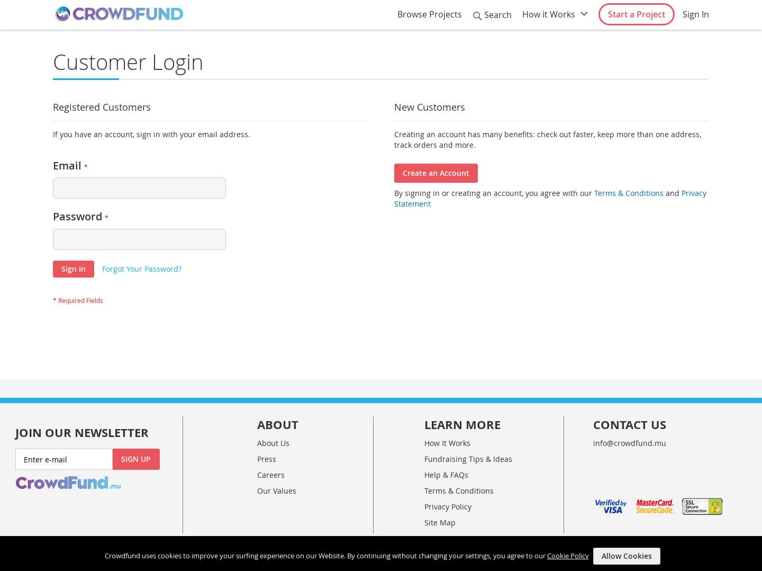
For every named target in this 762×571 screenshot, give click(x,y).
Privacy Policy (447, 507)
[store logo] (119, 14)
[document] (382, 553)
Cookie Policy (568, 555)
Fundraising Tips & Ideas (468, 459)
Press (266, 459)
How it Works (548, 14)
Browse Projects (429, 14)
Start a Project (636, 14)
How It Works (447, 443)
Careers (271, 475)
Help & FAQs (446, 475)
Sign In (696, 14)
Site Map (440, 523)
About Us (273, 443)
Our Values (276, 491)
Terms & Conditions (628, 193)
